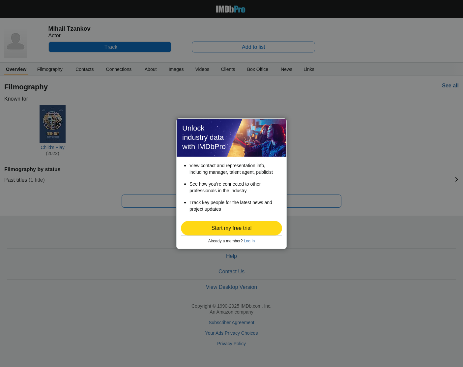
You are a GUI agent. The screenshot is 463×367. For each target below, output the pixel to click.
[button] (231, 228)
